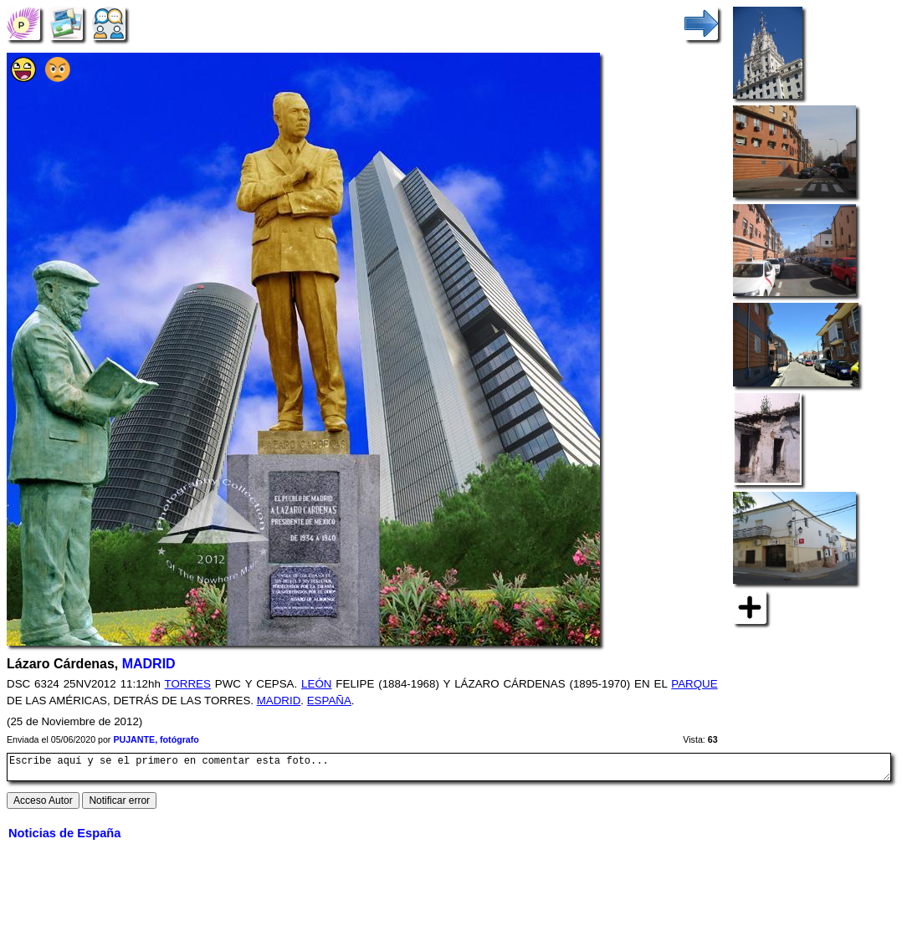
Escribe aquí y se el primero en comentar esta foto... (449, 769)
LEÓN (316, 684)
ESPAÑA (329, 700)
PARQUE (694, 684)
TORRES (188, 684)
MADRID (149, 664)
